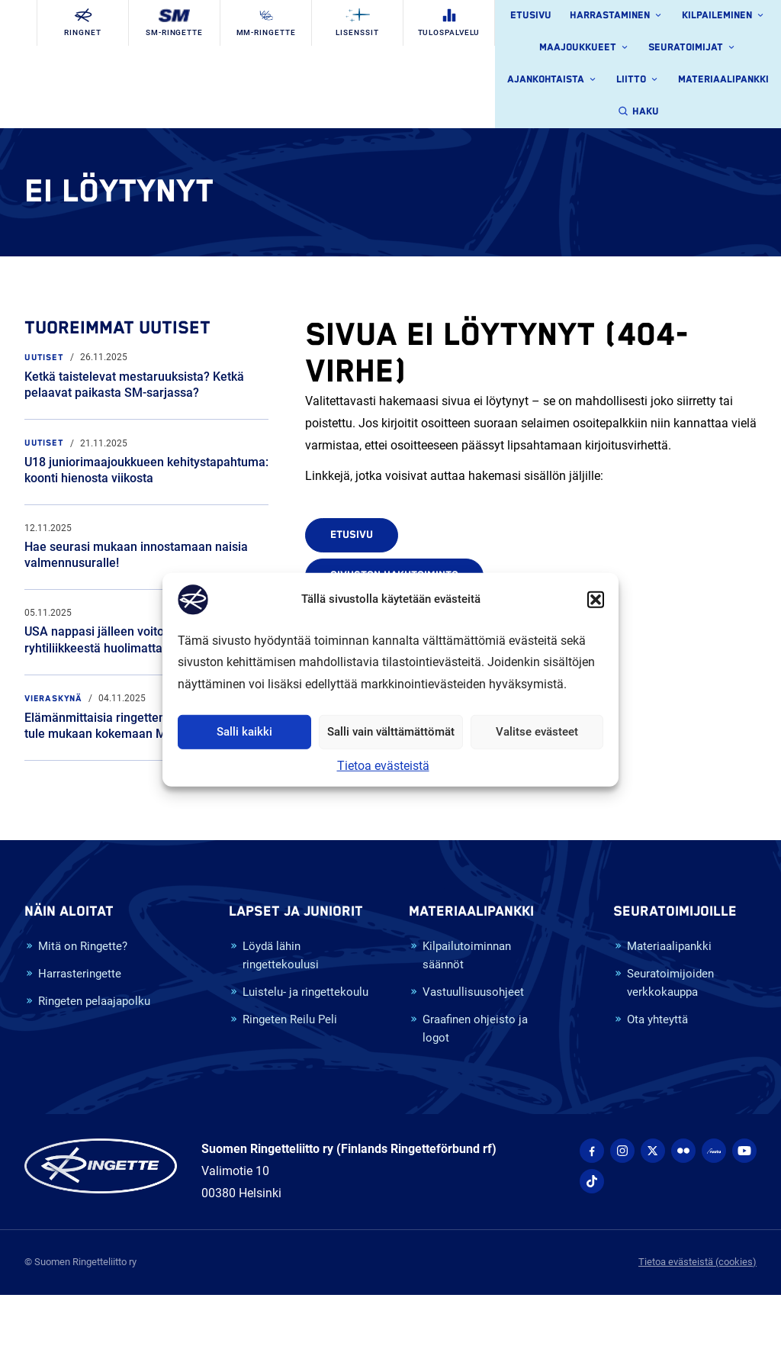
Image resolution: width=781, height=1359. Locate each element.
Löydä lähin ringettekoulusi (274, 956)
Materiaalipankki (723, 79)
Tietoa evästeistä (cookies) (697, 1261)
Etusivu (530, 15)
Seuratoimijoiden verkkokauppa (663, 984)
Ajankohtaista (552, 80)
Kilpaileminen (724, 16)
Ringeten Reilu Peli (283, 1021)
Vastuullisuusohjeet (466, 993)
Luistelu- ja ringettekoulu (298, 993)
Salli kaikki (244, 732)
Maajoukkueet (584, 48)
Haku (638, 112)
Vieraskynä (53, 699)
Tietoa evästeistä (383, 765)
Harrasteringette (72, 975)
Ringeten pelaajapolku (87, 1002)
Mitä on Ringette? (75, 947)
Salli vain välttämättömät (391, 732)
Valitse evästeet (537, 732)
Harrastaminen (617, 16)
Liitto (638, 80)
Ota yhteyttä (650, 1021)
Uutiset (44, 357)
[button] (595, 599)
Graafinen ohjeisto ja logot (468, 1030)
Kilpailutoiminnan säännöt (460, 956)
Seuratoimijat (692, 48)
